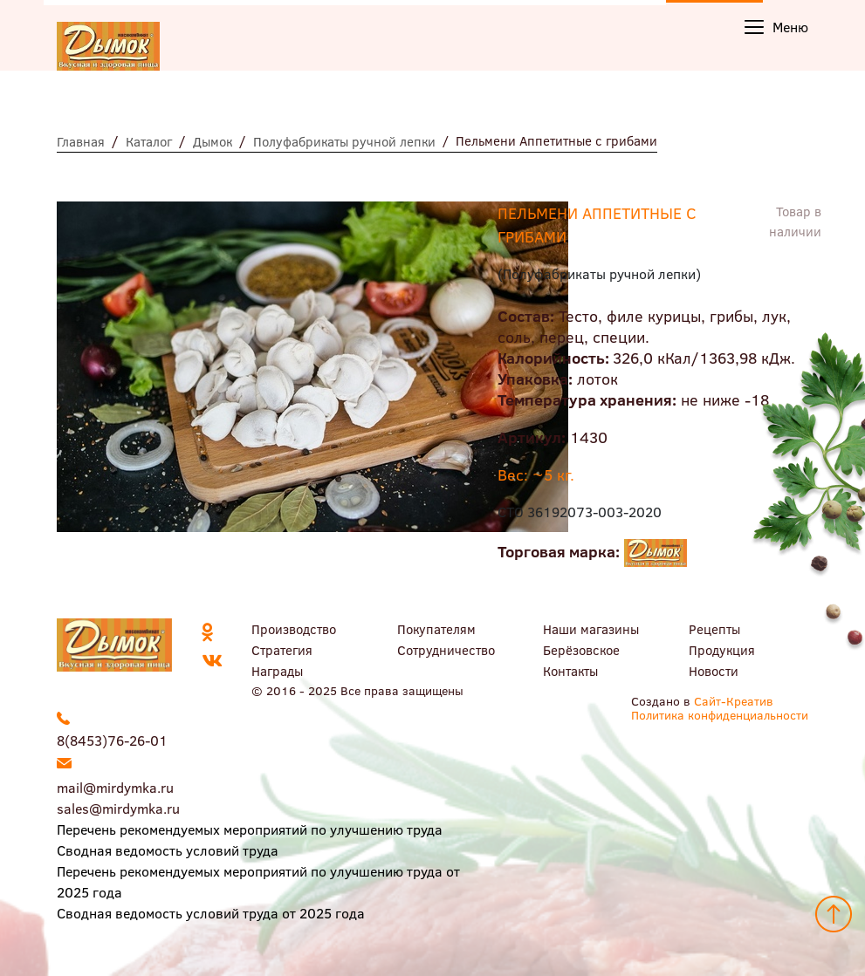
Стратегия (281, 650)
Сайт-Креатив (733, 701)
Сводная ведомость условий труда (167, 850)
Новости (713, 670)
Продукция (722, 650)
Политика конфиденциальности (719, 714)
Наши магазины (591, 629)
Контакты (570, 670)
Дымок (212, 141)
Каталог (149, 141)
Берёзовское (581, 650)
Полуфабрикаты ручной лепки (344, 141)
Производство (293, 629)
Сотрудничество (446, 650)
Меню (776, 27)
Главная (81, 141)
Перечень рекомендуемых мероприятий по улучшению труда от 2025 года (258, 881)
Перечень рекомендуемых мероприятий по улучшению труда (250, 829)
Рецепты (714, 629)
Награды (277, 670)
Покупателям (436, 629)
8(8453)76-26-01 (112, 740)
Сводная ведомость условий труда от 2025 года (211, 913)
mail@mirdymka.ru (115, 787)
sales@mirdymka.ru (118, 808)
